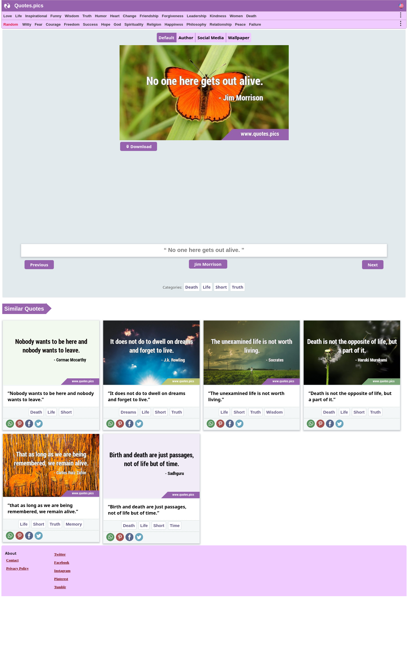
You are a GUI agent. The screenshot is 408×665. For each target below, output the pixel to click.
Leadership (196, 16)
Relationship (221, 24)
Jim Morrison (208, 264)
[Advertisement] (204, 193)
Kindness (218, 16)
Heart (115, 16)
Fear (38, 24)
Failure (255, 24)
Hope (106, 24)
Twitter (60, 554)
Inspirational (36, 16)
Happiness (174, 24)
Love (7, 16)
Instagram (62, 571)
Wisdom (72, 16)
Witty (26, 24)
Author (185, 37)
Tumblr (60, 587)
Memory (74, 524)
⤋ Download (139, 146)
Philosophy (196, 24)
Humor (101, 16)
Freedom (72, 24)
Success (90, 24)
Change (129, 16)
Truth (87, 16)
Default (166, 37)
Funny (55, 16)
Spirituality (133, 24)
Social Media (210, 37)
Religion (154, 24)
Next (373, 264)
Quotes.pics (28, 5)
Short (221, 287)
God (117, 24)
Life (18, 16)
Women (236, 16)
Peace (240, 24)
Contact (12, 560)
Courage (53, 24)
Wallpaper (239, 37)
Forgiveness (173, 16)
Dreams (128, 412)
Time (175, 525)
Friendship (149, 16)
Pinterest (61, 579)
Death (251, 16)
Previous (39, 264)
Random (10, 24)
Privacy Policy (17, 568)
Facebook (61, 562)
